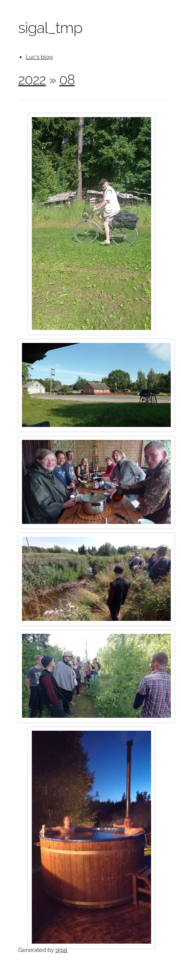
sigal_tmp (50, 27)
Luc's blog (39, 57)
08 (67, 79)
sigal (61, 950)
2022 (32, 79)
